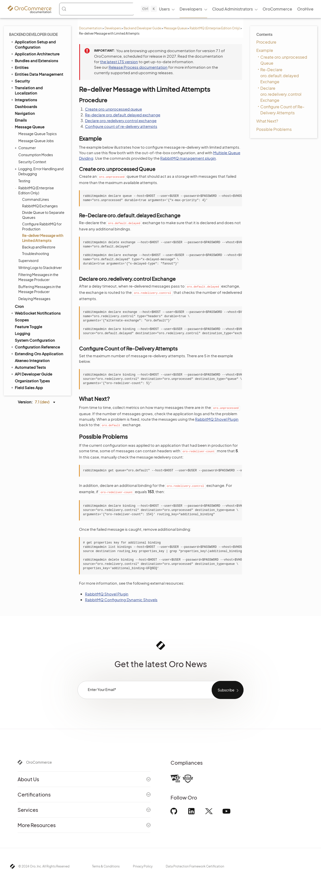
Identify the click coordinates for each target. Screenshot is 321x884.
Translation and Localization (26, 90)
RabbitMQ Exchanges (40, 206)
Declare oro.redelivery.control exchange (120, 120)
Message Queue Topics (37, 133)
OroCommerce (39, 762)
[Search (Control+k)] (109, 9)
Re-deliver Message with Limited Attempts (42, 238)
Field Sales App (26, 387)
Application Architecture (34, 53)
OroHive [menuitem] (305, 9)
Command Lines (35, 199)
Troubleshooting (35, 253)
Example (264, 50)
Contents (264, 34)
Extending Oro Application (36, 353)
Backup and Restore (38, 247)
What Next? (267, 121)
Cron (19, 306)
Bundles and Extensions (34, 60)
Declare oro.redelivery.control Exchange (280, 94)
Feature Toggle (28, 326)
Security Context (32, 161)
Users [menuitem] (164, 9)
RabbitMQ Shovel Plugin (216, 419)
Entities (19, 67)
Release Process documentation (138, 67)
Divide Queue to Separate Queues (43, 215)
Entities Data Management (36, 73)
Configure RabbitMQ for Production (42, 226)
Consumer (26, 147)
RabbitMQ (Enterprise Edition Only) (215, 28)
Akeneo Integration (32, 360)
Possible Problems (274, 129)
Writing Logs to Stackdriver (40, 267)
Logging (22, 333)
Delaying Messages (34, 298)
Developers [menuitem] (191, 9)
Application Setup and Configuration (33, 44)
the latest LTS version (119, 61)
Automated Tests (28, 367)
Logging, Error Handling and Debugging (39, 171)
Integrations (23, 99)
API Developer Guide (31, 373)
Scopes (22, 319)
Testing (24, 181)
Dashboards (26, 106)
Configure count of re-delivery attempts (121, 126)
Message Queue (175, 28)
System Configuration (35, 340)
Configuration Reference (35, 346)
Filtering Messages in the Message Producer (38, 277)
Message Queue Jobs (36, 140)
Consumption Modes (35, 154)
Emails (21, 120)
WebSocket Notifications (35, 312)
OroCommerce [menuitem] (277, 9)
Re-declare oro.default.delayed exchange (122, 114)
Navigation (25, 113)
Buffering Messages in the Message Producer (39, 289)
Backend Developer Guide (142, 28)
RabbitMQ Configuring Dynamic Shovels (121, 599)
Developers (113, 28)
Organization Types (32, 380)
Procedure (266, 42)
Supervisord (28, 260)
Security (20, 80)
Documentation (90, 28)
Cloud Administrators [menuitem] (232, 9)
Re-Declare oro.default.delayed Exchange (279, 75)
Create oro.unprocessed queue (113, 109)
